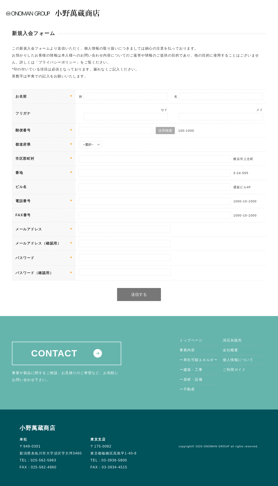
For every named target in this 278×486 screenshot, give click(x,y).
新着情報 (242, 10)
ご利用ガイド (234, 369)
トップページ (165, 10)
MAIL (264, 14)
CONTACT (66, 353)
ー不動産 (187, 389)
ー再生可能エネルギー (199, 360)
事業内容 (186, 10)
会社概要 (225, 10)
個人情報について (238, 360)
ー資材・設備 (191, 379)
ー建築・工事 (191, 369)
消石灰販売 (206, 10)
